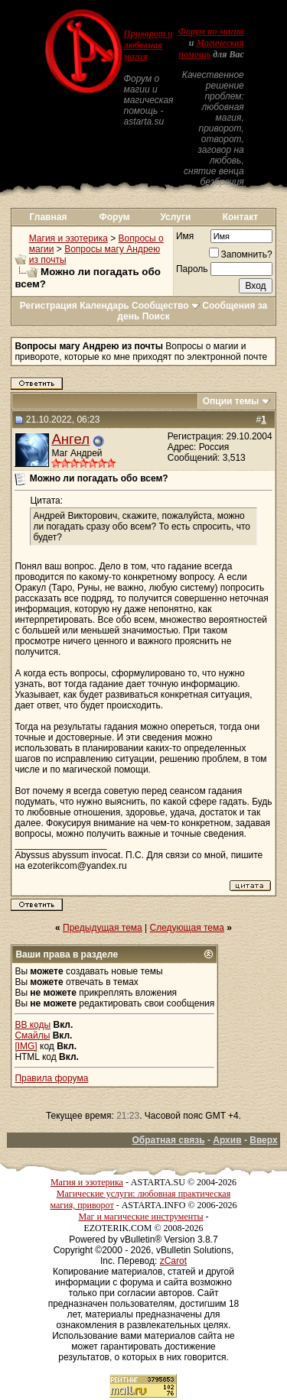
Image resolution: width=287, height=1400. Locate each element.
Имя (185, 236)
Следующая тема (187, 927)
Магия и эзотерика (68, 238)
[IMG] (26, 1046)
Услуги (175, 217)
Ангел (70, 439)
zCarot (173, 1261)
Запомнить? (240, 254)
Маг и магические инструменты (141, 1216)
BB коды (33, 1024)
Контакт (240, 217)
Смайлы (32, 1035)
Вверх (263, 1140)
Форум (114, 217)
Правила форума (51, 1078)
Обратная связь (168, 1140)
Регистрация (48, 305)
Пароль (192, 269)
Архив (227, 1140)
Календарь (104, 305)
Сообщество (166, 305)
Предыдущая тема (102, 927)
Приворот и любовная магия (147, 45)
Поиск (156, 316)
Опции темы (231, 401)
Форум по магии (211, 31)
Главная (48, 217)
